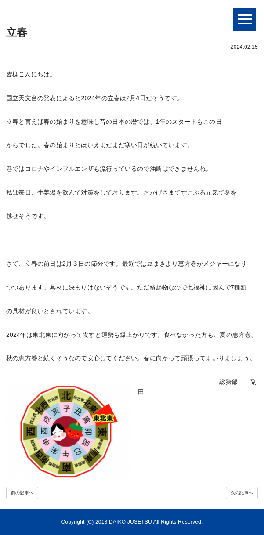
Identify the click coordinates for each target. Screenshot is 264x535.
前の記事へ (22, 492)
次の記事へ (242, 492)
